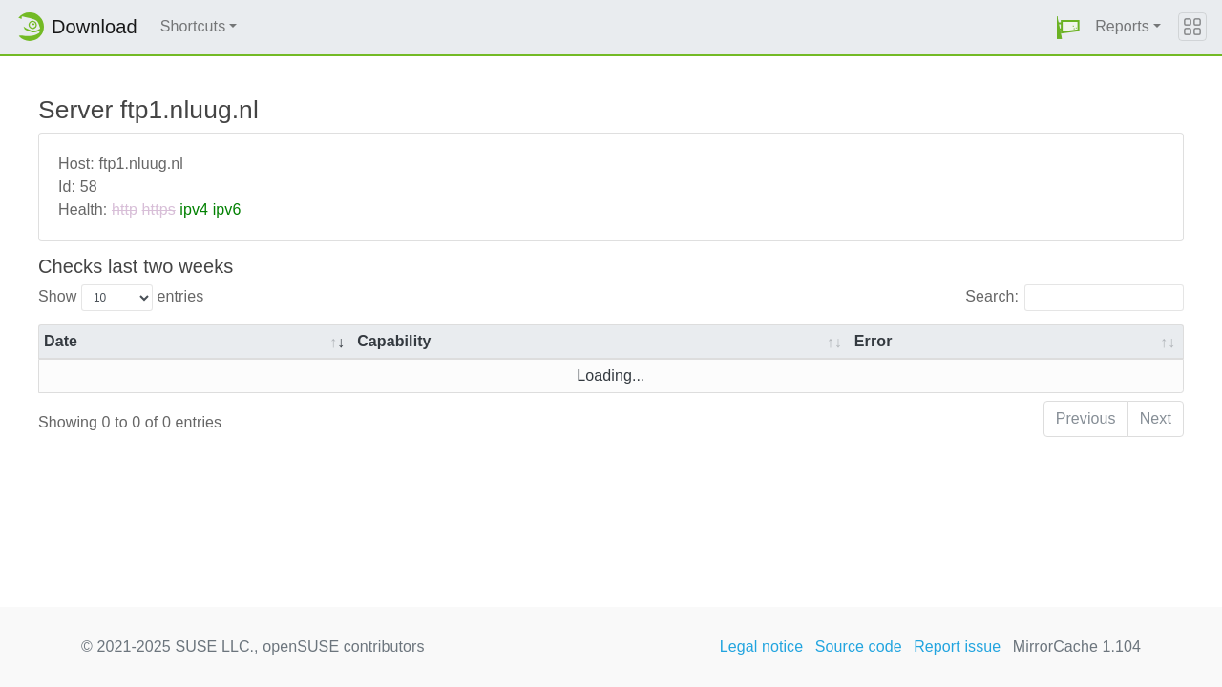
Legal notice (762, 646)
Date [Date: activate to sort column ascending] (60, 341)
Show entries (120, 297)
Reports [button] (1122, 26)
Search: (1074, 297)
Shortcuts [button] (193, 26)
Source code (858, 646)
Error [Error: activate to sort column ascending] (873, 341)
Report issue (957, 646)
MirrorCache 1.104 (1077, 646)
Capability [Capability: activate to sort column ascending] (394, 341)
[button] (1068, 27)
